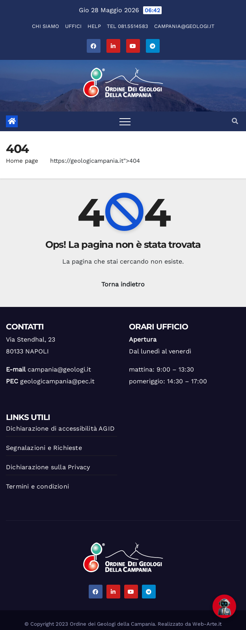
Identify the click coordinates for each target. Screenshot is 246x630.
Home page (22, 160)
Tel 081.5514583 (127, 26)
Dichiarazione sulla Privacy (48, 467)
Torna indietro (123, 284)
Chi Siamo (45, 26)
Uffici (73, 26)
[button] (235, 121)
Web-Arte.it (207, 624)
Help (94, 26)
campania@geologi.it (184, 26)
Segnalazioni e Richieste (44, 448)
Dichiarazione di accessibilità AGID (60, 428)
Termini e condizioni (37, 486)
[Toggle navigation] (125, 121)
